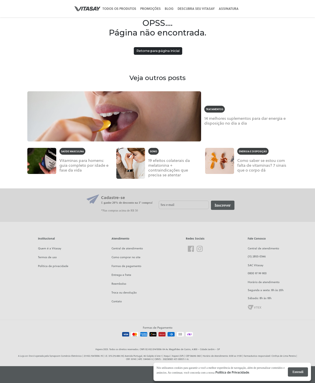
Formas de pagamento (126, 266)
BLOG (169, 8)
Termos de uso (47, 257)
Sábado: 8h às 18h (259, 298)
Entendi (297, 372)
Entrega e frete (121, 275)
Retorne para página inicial (158, 51)
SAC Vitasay (255, 265)
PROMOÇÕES (150, 8)
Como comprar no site (125, 257)
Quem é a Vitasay (49, 248)
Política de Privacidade (232, 372)
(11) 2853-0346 (257, 256)
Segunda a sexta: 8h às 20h (265, 290)
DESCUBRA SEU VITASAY (196, 8)
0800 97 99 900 (257, 273)
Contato (116, 301)
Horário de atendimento (263, 282)
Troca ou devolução (124, 292)
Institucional (46, 238)
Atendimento (120, 238)
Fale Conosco (257, 238)
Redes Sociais (195, 238)
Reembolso (118, 283)
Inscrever (223, 205)
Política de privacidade (53, 266)
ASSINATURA (228, 8)
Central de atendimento (127, 248)
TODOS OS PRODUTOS (119, 8)
